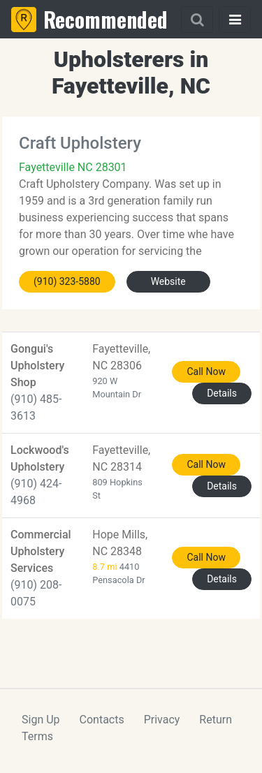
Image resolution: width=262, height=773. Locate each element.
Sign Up (41, 719)
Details (222, 393)
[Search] (197, 19)
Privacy (162, 719)
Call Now (206, 371)
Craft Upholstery (80, 143)
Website (168, 281)
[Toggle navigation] (235, 19)
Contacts (102, 719)
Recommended (105, 19)
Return (215, 719)
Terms (37, 736)
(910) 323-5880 (67, 281)
